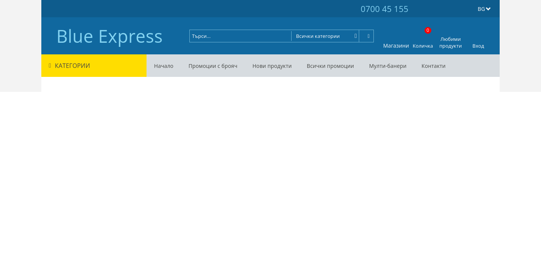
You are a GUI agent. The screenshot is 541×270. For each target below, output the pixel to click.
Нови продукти (272, 65)
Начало (164, 65)
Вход (478, 45)
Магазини (396, 45)
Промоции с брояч (213, 65)
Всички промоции (330, 65)
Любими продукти (450, 42)
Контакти (434, 65)
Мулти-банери (388, 65)
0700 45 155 (384, 8)
